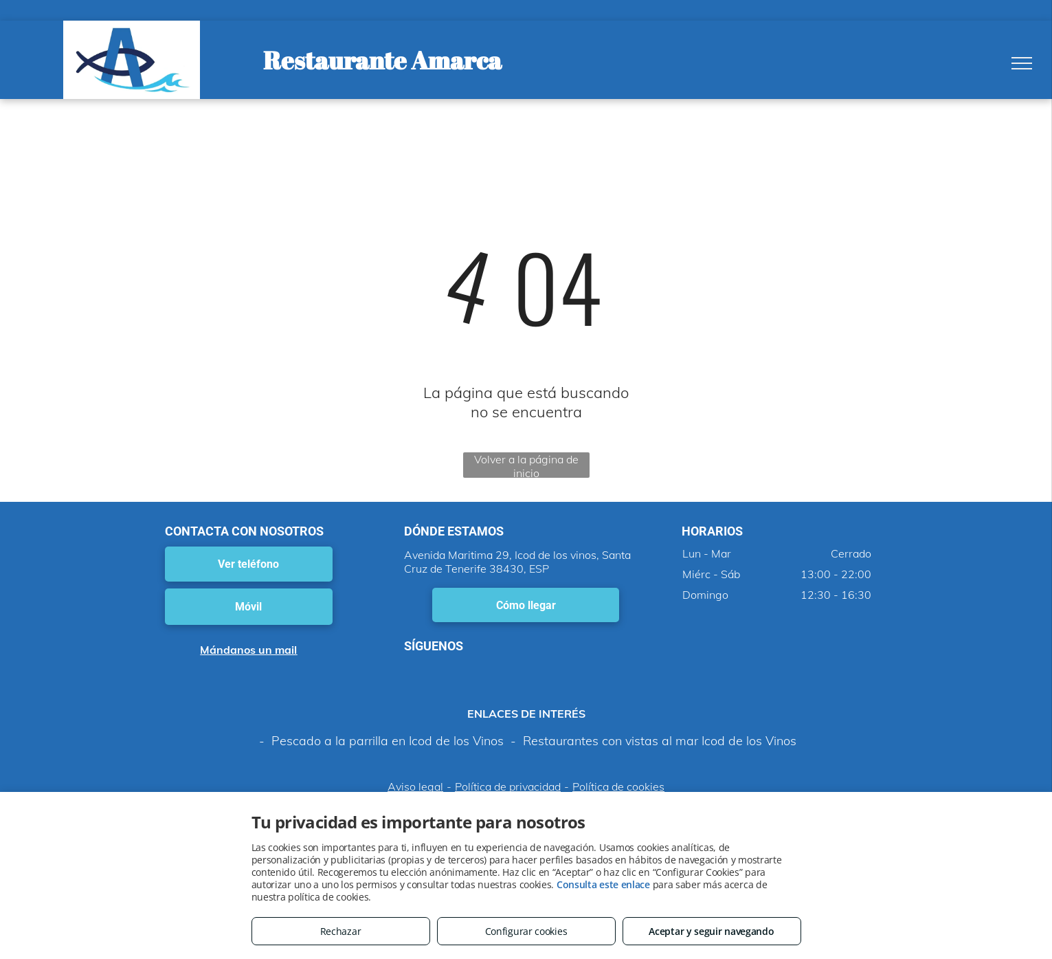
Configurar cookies (526, 931)
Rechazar (340, 931)
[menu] (1022, 63)
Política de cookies (618, 786)
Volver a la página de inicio (526, 465)
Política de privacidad (508, 786)
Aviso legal (415, 786)
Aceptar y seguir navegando (711, 931)
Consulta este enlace (603, 884)
